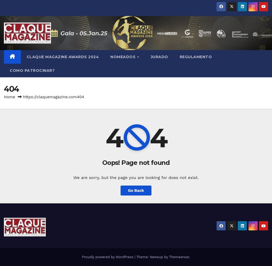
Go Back (136, 190)
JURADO (159, 57)
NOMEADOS (123, 57)
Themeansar (179, 257)
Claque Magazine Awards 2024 (63, 57)
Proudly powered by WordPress (108, 257)
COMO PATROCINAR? (32, 70)
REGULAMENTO (196, 57)
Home (9, 97)
